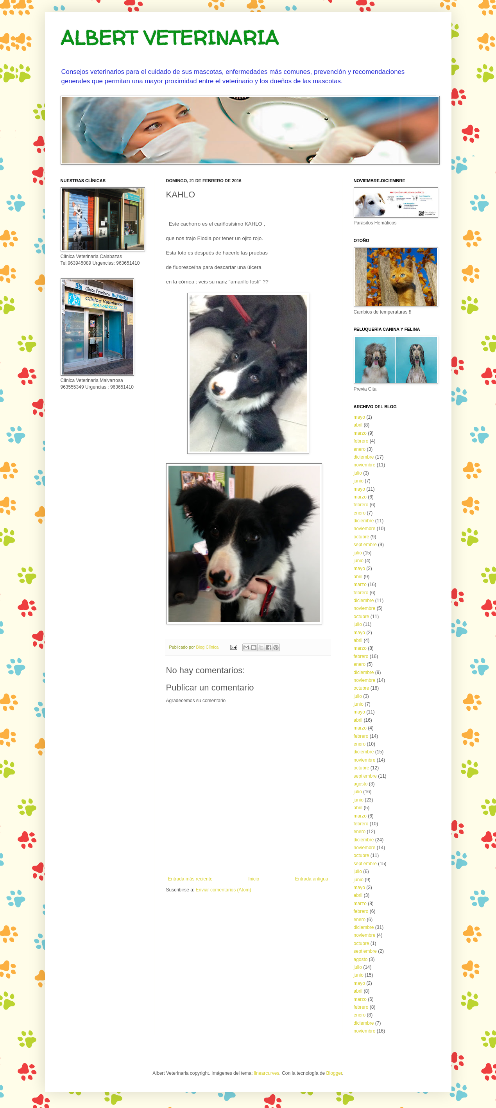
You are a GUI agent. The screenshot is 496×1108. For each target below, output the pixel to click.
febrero (361, 441)
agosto (361, 784)
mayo (359, 417)
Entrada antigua (311, 879)
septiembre (365, 544)
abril (358, 425)
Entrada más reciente (190, 879)
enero (360, 449)
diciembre (364, 457)
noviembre (365, 465)
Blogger (334, 1073)
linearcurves (266, 1073)
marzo (360, 433)
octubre (361, 537)
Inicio (253, 879)
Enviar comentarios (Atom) (223, 890)
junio (358, 481)
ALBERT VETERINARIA (170, 37)
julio (358, 473)
